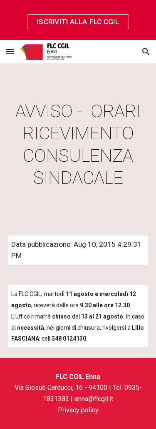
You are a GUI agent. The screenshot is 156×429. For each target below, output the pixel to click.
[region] (78, 20)
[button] (10, 51)
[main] (78, 144)
